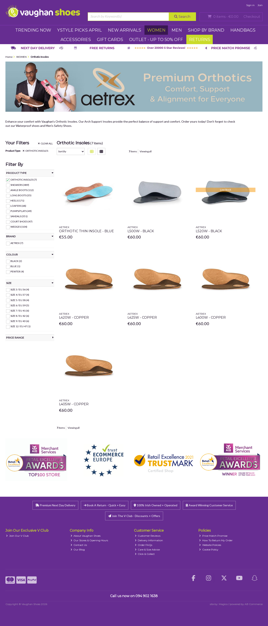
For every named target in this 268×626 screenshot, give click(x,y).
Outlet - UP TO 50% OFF (156, 39)
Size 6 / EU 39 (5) (19, 305)
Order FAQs (143, 544)
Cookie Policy (208, 549)
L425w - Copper (142, 317)
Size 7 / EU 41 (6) (19, 310)
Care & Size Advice (147, 549)
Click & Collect (145, 553)
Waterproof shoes (28, 125)
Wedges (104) (18, 226)
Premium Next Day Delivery (55, 505)
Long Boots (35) (20, 195)
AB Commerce (254, 604)
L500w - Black (141, 231)
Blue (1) (15, 266)
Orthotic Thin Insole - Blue (86, 231)
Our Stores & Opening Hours (89, 540)
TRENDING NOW (33, 30)
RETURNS (199, 39)
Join (260, 5)
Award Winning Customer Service (209, 505)
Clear (45, 143)
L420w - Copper (74, 317)
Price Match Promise (213, 535)
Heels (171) (17, 200)
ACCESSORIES (76, 39)
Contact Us (79, 544)
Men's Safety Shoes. (59, 125)
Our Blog (78, 549)
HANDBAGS (242, 30)
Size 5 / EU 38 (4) (19, 299)
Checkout (252, 17)
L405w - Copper (74, 404)
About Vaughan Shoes (86, 535)
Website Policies (210, 544)
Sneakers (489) (19, 184)
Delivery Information (149, 540)
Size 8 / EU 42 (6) (19, 315)
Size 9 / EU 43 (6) (19, 321)
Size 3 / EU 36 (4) (19, 289)
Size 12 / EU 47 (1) (20, 326)
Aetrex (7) (16, 243)
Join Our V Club (17, 535)
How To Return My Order (216, 540)
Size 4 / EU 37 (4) (19, 294)
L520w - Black (209, 231)
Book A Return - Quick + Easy (104, 505)
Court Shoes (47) (21, 221)
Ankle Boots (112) (22, 190)
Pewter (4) (17, 271)
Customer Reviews (148, 535)
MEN (176, 30)
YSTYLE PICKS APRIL (79, 30)
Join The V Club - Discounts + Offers (134, 516)
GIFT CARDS (110, 39)
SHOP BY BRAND (206, 30)
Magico (223, 604)
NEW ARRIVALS (124, 30)
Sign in (250, 5)
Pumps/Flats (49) (21, 211)
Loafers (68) (18, 205)
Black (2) (16, 261)
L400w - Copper (211, 317)
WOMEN (156, 30)
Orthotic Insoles (35, 150)
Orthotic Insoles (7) (23, 179)
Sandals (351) (19, 216)
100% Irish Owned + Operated (155, 505)
